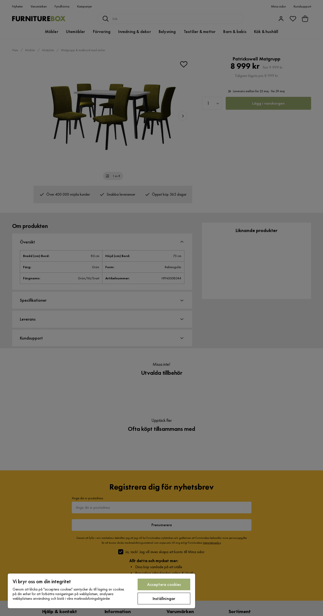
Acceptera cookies (164, 584)
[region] (101, 591)
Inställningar (164, 598)
